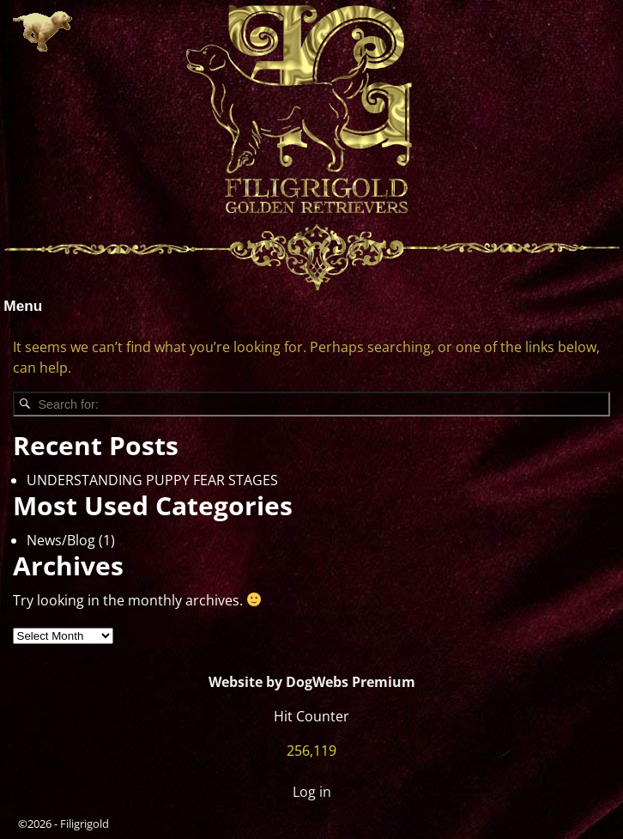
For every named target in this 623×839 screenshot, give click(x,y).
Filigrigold (84, 823)
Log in (312, 791)
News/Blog (61, 540)
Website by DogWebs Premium (312, 681)
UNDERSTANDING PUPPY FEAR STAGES (152, 480)
